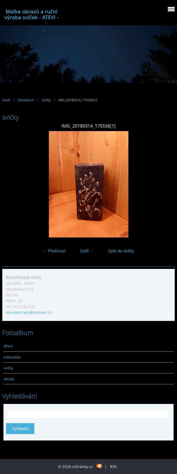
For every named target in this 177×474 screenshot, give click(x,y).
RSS (113, 466)
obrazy (8, 378)
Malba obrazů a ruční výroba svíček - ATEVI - (31, 14)
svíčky (47, 100)
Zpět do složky (121, 250)
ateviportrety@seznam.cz (29, 312)
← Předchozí (54, 250)
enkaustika (12, 357)
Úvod (6, 100)
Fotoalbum (26, 100)
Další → (87, 250)
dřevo (8, 346)
